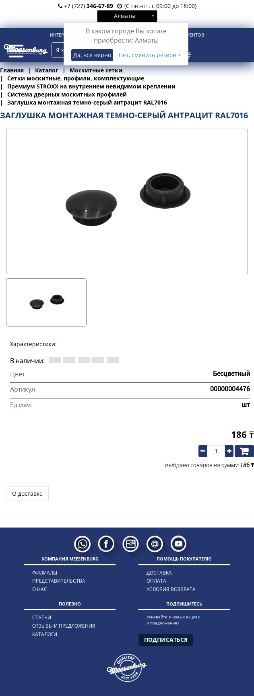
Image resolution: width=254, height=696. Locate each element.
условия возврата (171, 589)
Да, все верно (92, 55)
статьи (41, 617)
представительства (58, 580)
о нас (39, 589)
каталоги (44, 634)
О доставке (27, 493)
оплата (156, 580)
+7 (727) (85, 6)
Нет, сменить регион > (150, 55)
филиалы (44, 572)
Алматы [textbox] (124, 16)
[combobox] (127, 15)
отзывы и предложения (63, 625)
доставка (159, 572)
